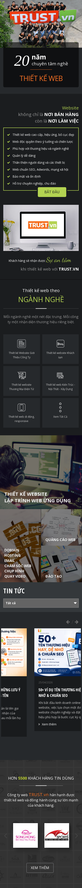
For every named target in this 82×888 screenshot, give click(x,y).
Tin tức (14, 590)
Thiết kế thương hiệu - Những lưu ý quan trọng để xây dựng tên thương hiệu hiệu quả (37, 695)
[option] (38, 682)
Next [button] (76, 622)
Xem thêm (17, 730)
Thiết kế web (41, 78)
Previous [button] (68, 622)
